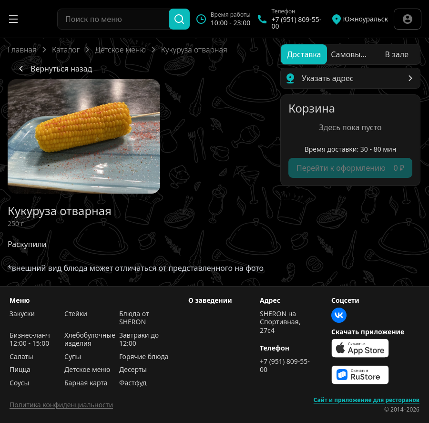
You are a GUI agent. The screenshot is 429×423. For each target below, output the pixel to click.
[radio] (304, 54)
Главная (22, 49)
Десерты (133, 369)
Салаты (21, 356)
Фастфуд (132, 383)
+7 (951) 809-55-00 (285, 365)
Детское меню (120, 49)
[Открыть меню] (13, 19)
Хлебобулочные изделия (89, 339)
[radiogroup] (350, 54)
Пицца (20, 369)
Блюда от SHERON (134, 318)
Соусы (19, 383)
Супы (72, 356)
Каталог (66, 49)
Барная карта (86, 383)
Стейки (75, 314)
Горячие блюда (144, 356)
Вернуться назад (53, 68)
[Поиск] (179, 19)
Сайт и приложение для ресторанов (366, 400)
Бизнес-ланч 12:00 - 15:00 (30, 339)
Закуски (22, 314)
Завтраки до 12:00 (139, 339)
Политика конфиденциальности (61, 404)
